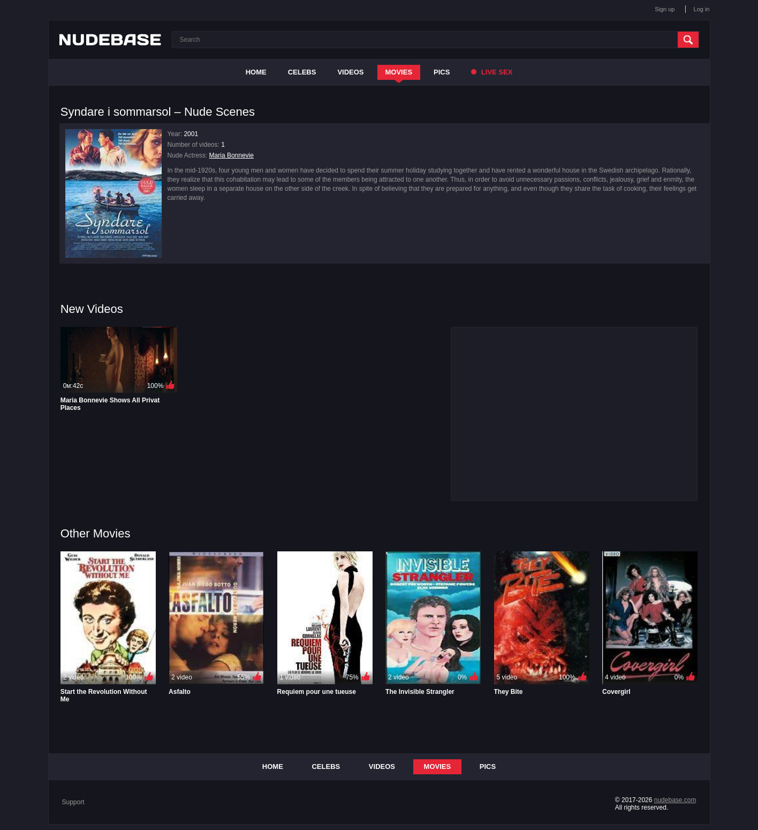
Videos (350, 72)
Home (256, 72)
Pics (442, 72)
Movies (399, 72)
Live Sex (491, 72)
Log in (702, 9)
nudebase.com (675, 800)
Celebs (302, 72)
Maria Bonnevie (231, 155)
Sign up (664, 9)
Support (73, 802)
